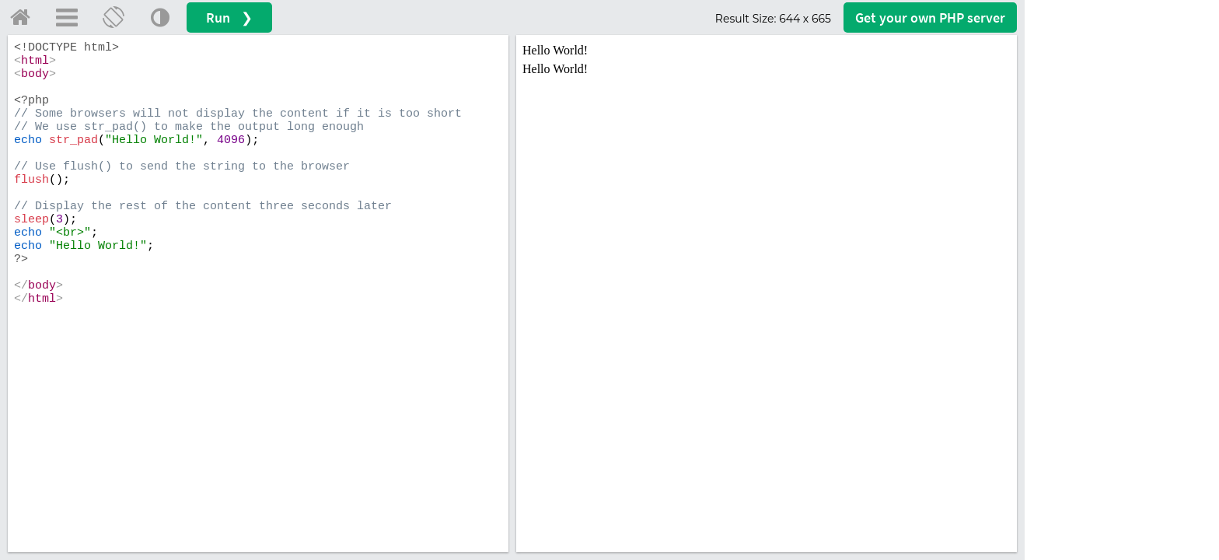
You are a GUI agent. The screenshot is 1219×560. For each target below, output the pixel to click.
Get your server (930, 17)
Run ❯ (229, 17)
